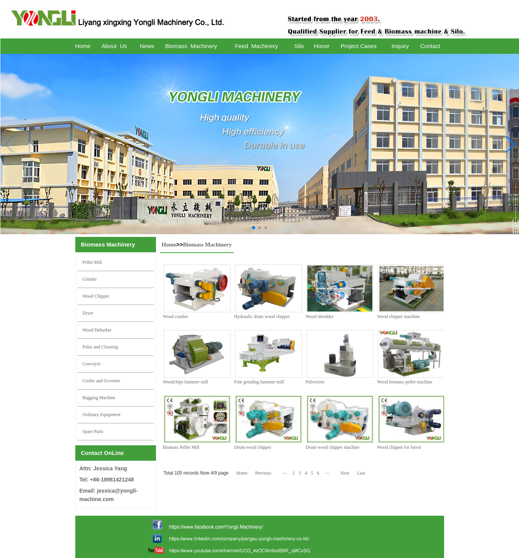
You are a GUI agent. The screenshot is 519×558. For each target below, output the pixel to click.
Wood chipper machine (398, 316)
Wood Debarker (97, 330)
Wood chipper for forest (399, 447)
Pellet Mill (92, 262)
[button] (253, 227)
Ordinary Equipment (102, 414)
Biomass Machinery (207, 245)
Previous (263, 473)
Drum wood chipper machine (333, 447)
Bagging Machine (99, 397)
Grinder (90, 279)
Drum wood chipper (253, 447)
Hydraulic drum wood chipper (262, 316)
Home (169, 245)
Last (361, 473)
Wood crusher (176, 316)
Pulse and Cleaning (100, 347)
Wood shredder (320, 316)
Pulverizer (315, 382)
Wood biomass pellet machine (405, 382)
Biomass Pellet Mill (181, 447)
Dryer (88, 313)
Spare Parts (93, 431)
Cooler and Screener (101, 380)
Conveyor (92, 363)
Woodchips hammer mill (185, 382)
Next (344, 473)
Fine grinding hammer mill (259, 382)
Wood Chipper (96, 296)
